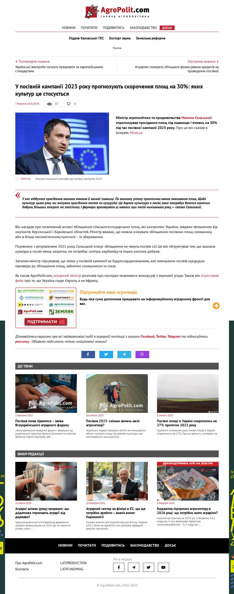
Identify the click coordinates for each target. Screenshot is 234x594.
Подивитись (113, 28)
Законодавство (143, 28)
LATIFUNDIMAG (71, 569)
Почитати (89, 28)
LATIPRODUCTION (73, 563)
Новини (68, 28)
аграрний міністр (67, 275)
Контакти (22, 569)
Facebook (147, 336)
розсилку (22, 341)
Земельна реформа (150, 38)
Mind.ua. (136, 132)
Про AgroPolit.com (28, 563)
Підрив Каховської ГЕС (86, 38)
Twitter (161, 336)
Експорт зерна (119, 38)
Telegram (174, 336)
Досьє (167, 28)
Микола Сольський (196, 117)
